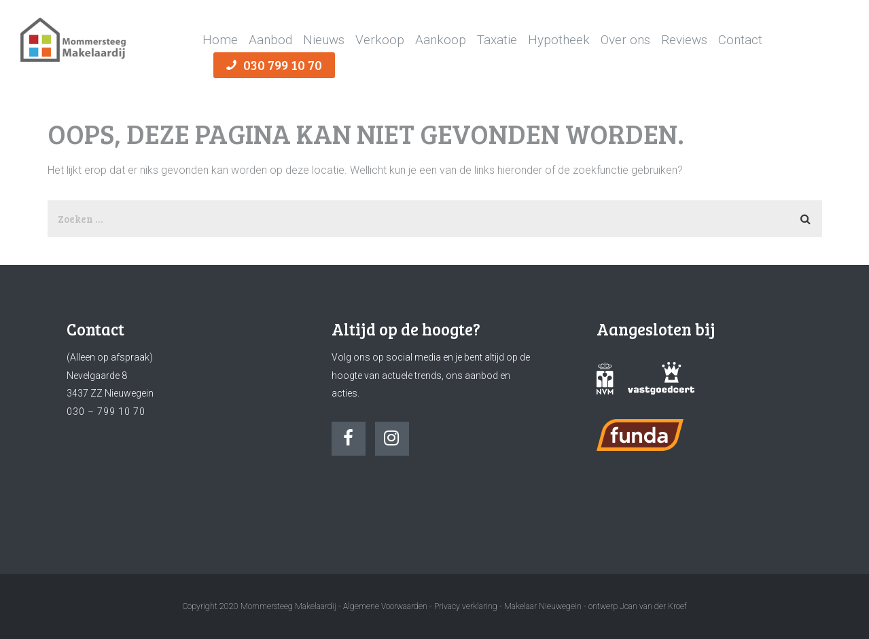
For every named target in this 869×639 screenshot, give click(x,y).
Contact (740, 40)
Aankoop (440, 40)
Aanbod (270, 40)
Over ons (625, 40)
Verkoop (379, 40)
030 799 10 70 (274, 64)
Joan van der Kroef (653, 606)
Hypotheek (559, 40)
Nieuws (323, 40)
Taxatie (497, 40)
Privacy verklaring (465, 606)
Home (220, 40)
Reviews (684, 40)
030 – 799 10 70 (106, 411)
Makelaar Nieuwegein (544, 606)
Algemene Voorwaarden (385, 606)
